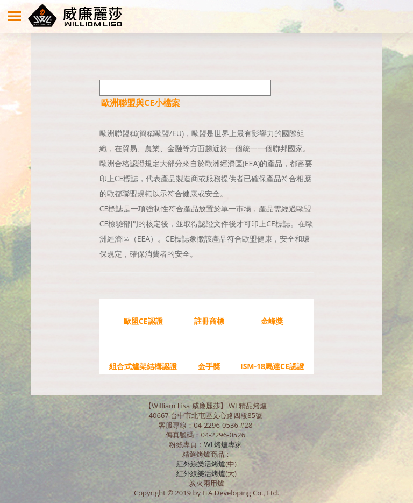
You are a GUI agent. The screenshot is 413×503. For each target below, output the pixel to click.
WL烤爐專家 (224, 444)
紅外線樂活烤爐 (200, 464)
